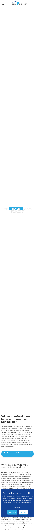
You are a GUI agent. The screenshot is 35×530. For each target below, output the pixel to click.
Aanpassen (17, 507)
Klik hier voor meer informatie (21, 502)
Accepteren (12, 512)
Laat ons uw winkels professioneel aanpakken (17, 454)
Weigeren (23, 512)
